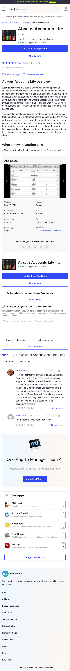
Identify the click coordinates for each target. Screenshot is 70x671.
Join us (52, 1)
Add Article (7, 612)
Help (4, 653)
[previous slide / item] (6, 181)
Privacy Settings (9, 633)
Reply (30, 408)
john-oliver (21, 370)
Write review (35, 299)
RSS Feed (6, 660)
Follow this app (11, 74)
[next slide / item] (64, 181)
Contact (5, 646)
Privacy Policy (8, 626)
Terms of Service (9, 619)
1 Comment (57, 408)
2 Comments (56, 425)
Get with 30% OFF (35, 479)
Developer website (33, 74)
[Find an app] (11, 9)
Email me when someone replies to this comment (29, 340)
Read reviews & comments (13, 68)
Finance (13, 22)
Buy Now (35, 55)
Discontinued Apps (10, 606)
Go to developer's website (48, 230)
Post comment (35, 346)
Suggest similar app (35, 557)
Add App (6, 599)
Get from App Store (35, 48)
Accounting (24, 22)
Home (4, 22)
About (5, 592)
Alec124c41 (22, 415)
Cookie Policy (8, 639)
